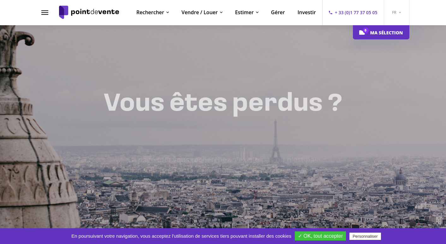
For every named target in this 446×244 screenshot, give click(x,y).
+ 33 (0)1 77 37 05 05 (356, 12)
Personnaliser (365, 236)
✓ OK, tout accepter (320, 236)
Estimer (244, 12)
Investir (306, 12)
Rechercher (150, 12)
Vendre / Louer (199, 12)
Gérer (278, 12)
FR (396, 12)
